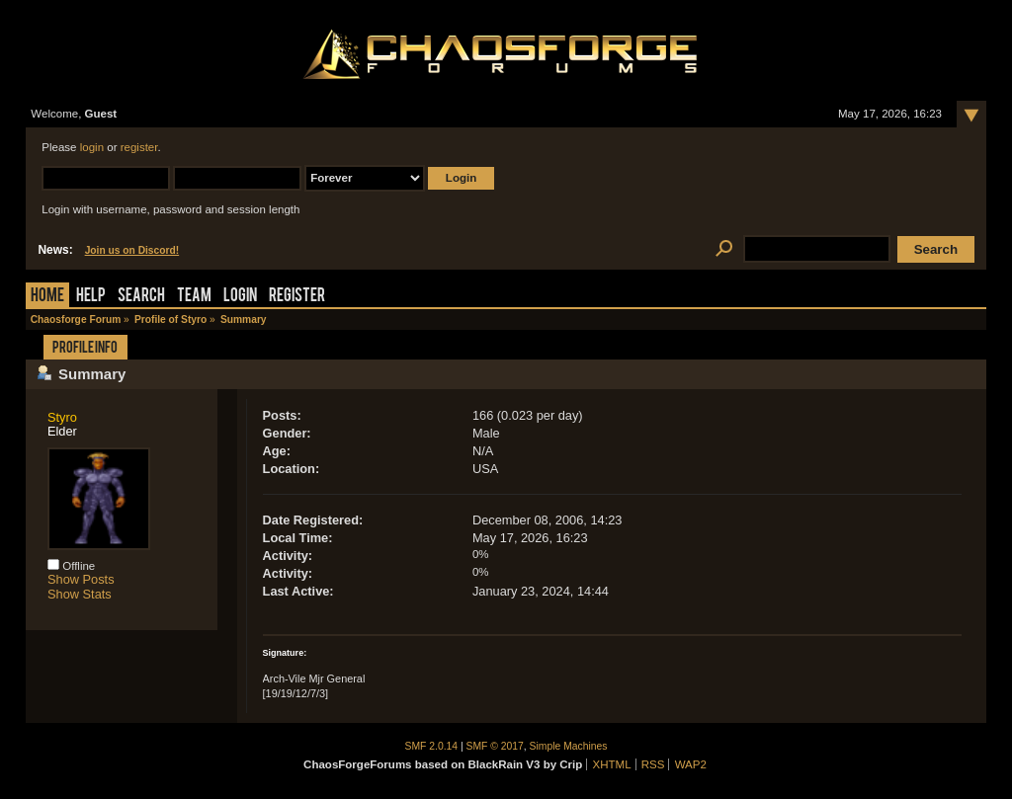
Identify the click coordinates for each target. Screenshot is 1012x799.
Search (141, 296)
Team (194, 296)
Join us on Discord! (132, 250)
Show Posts (81, 579)
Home (47, 296)
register (139, 147)
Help (91, 296)
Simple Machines (569, 746)
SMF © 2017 (495, 746)
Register (297, 296)
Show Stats (79, 594)
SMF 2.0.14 (432, 746)
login (92, 147)
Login (240, 296)
